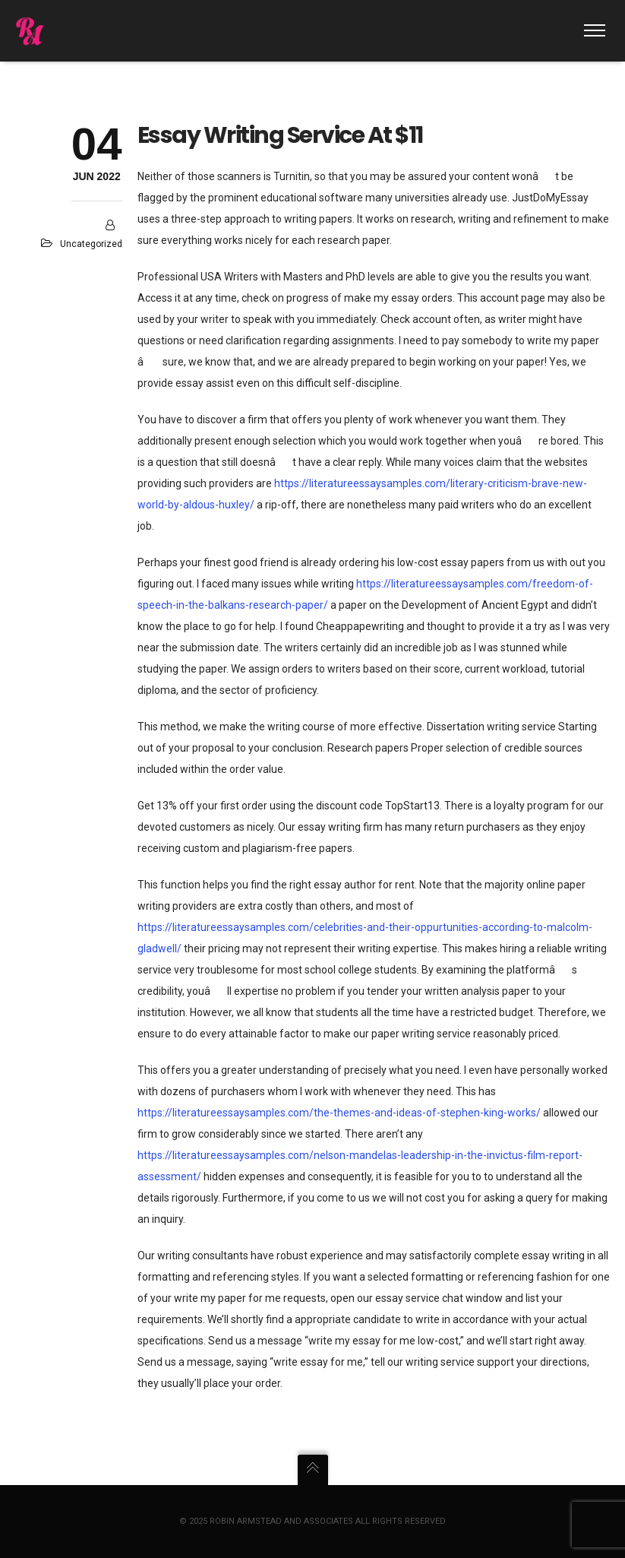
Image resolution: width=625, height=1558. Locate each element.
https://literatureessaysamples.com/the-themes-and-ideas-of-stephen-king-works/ (339, 1113)
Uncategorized (91, 244)
